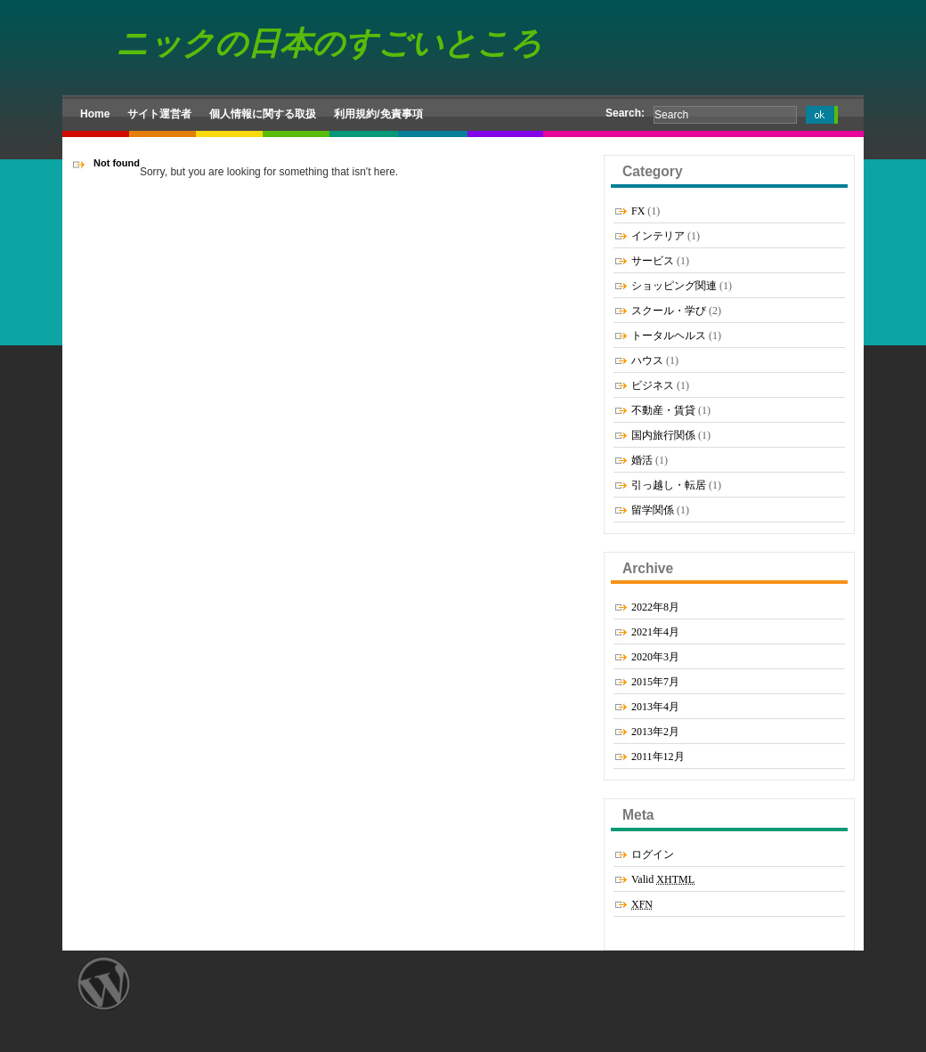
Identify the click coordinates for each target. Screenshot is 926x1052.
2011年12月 (658, 756)
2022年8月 (655, 607)
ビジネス (652, 385)
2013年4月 (655, 706)
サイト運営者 (159, 114)
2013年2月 (655, 731)
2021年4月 (655, 632)
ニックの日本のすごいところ (329, 43)
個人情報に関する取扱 (262, 114)
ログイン (652, 854)
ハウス (647, 360)
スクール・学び (668, 310)
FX (638, 211)
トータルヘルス (668, 335)
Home (95, 114)
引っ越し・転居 (668, 485)
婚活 (642, 460)
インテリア (658, 236)
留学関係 (652, 510)
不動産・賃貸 (663, 410)
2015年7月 (655, 682)
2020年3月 (655, 657)
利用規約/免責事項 (378, 114)
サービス (652, 261)
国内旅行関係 (663, 435)
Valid (662, 879)
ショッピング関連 (674, 285)
